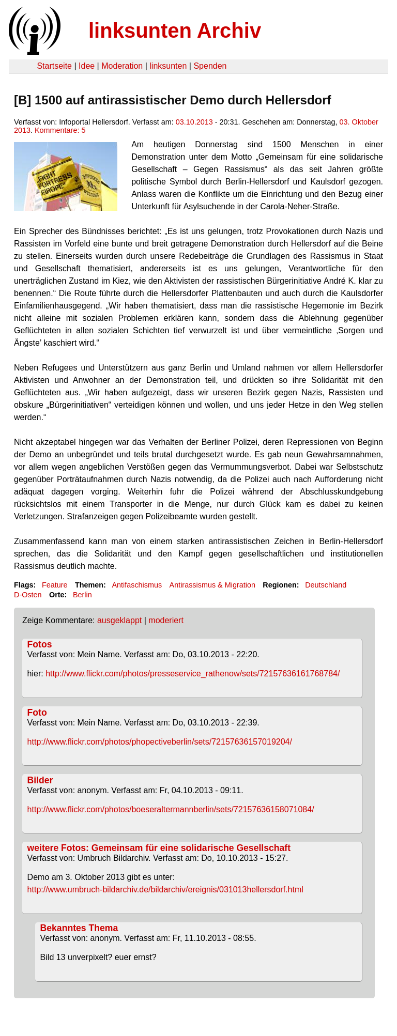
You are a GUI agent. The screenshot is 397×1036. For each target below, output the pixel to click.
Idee (87, 65)
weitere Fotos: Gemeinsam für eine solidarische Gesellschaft (159, 848)
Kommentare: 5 (60, 130)
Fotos (39, 644)
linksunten (168, 65)
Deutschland (325, 585)
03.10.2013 (194, 122)
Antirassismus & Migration (212, 585)
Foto (37, 712)
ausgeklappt (119, 620)
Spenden (209, 65)
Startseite (54, 65)
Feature (55, 585)
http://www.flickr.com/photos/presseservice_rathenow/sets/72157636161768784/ (192, 673)
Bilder (40, 780)
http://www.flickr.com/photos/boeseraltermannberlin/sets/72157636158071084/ (170, 809)
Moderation (122, 65)
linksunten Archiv (174, 30)
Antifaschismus (137, 585)
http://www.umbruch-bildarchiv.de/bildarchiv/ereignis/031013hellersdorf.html (165, 889)
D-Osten (28, 595)
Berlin (82, 595)
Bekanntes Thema (79, 928)
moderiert (166, 620)
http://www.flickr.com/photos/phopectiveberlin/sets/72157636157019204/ (159, 741)
